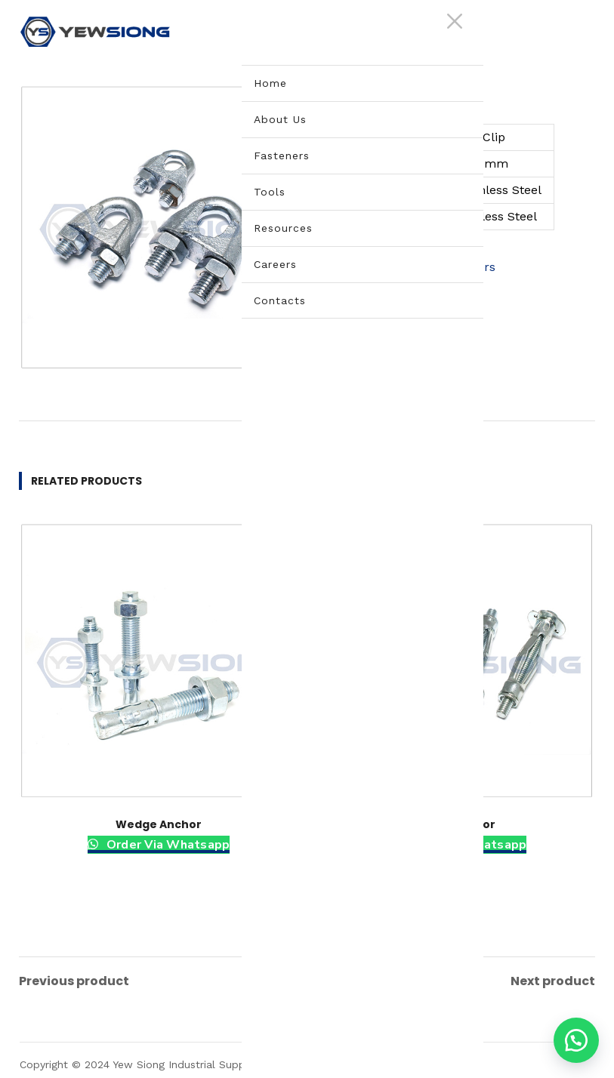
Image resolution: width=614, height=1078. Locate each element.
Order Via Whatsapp (166, 844)
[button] (576, 1040)
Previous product (74, 978)
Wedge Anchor (159, 824)
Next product (553, 978)
